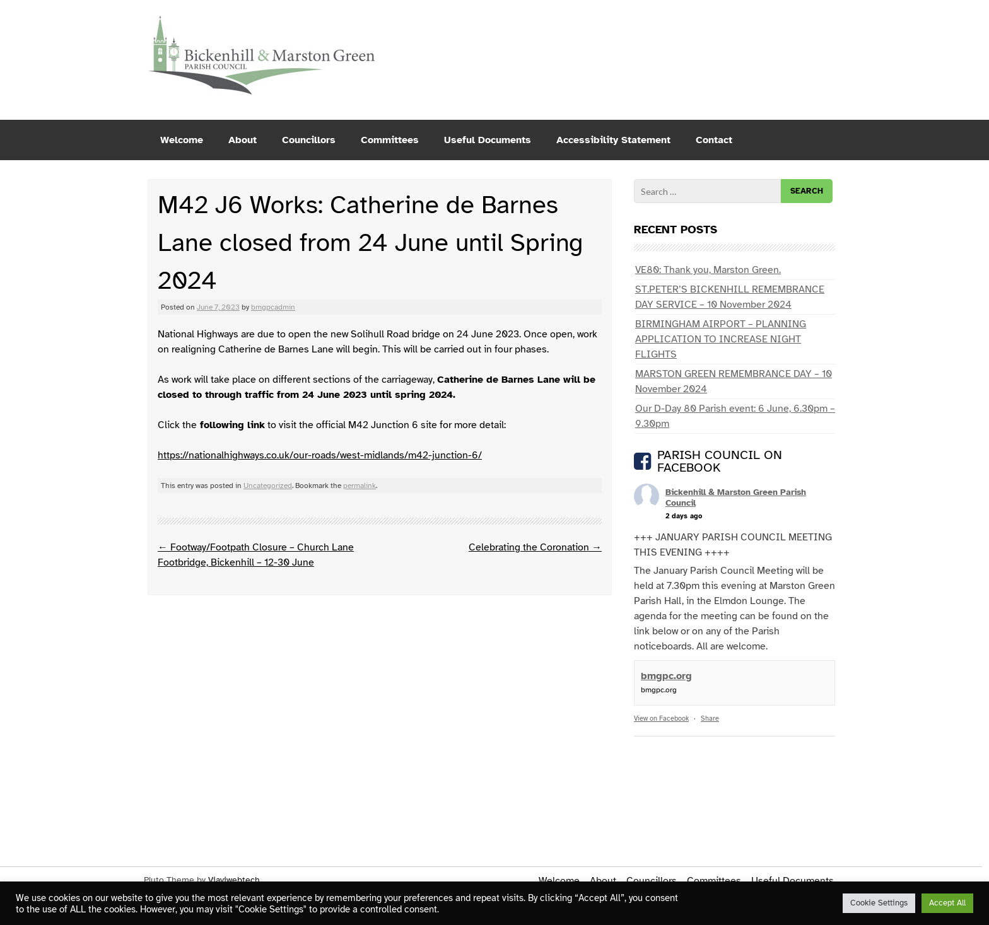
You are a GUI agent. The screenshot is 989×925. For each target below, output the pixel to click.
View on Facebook (661, 718)
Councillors (309, 140)
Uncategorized (267, 485)
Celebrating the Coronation (535, 547)
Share (710, 718)
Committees (390, 140)
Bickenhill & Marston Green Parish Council (735, 497)
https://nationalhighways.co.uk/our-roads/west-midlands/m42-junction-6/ (320, 455)
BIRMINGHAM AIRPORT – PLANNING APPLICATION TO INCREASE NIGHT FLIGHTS (720, 339)
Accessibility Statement (613, 140)
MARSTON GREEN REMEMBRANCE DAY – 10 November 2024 (733, 381)
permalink (359, 485)
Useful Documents (487, 140)
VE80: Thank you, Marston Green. (708, 270)
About (242, 140)
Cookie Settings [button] (879, 903)
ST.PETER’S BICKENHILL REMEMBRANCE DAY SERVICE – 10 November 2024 (729, 297)
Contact (714, 140)
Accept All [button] (947, 903)
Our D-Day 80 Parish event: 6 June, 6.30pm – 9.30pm (735, 416)
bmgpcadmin (273, 307)
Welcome (181, 140)
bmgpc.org (666, 676)
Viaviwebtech (234, 880)
